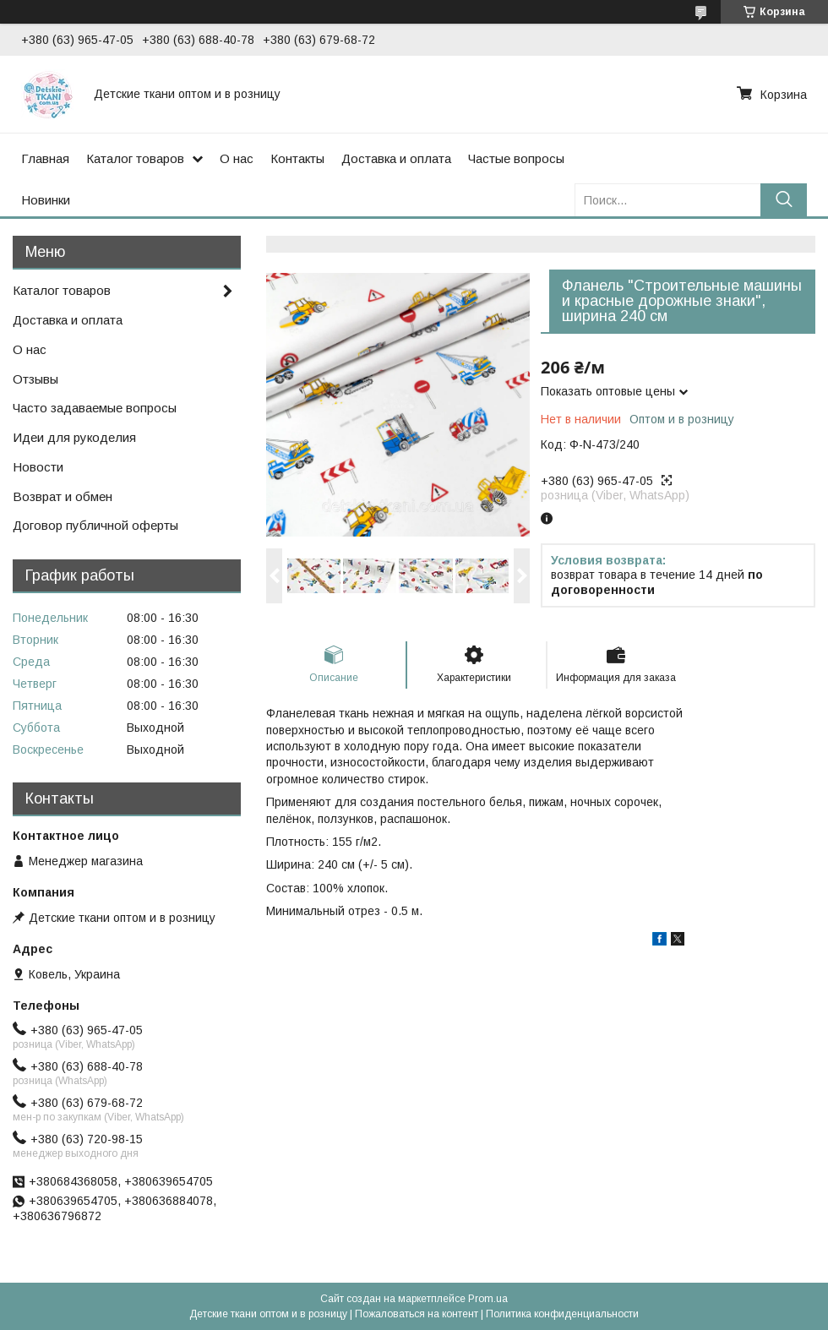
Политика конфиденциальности (562, 1314)
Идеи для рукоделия (74, 437)
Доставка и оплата (396, 158)
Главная (45, 158)
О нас (236, 158)
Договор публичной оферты (95, 525)
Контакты (297, 158)
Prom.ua (488, 1299)
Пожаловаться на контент (416, 1314)
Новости (38, 467)
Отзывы (35, 379)
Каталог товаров (135, 158)
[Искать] (783, 199)
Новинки (45, 200)
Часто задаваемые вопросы (95, 408)
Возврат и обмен (62, 496)
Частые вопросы (516, 158)
